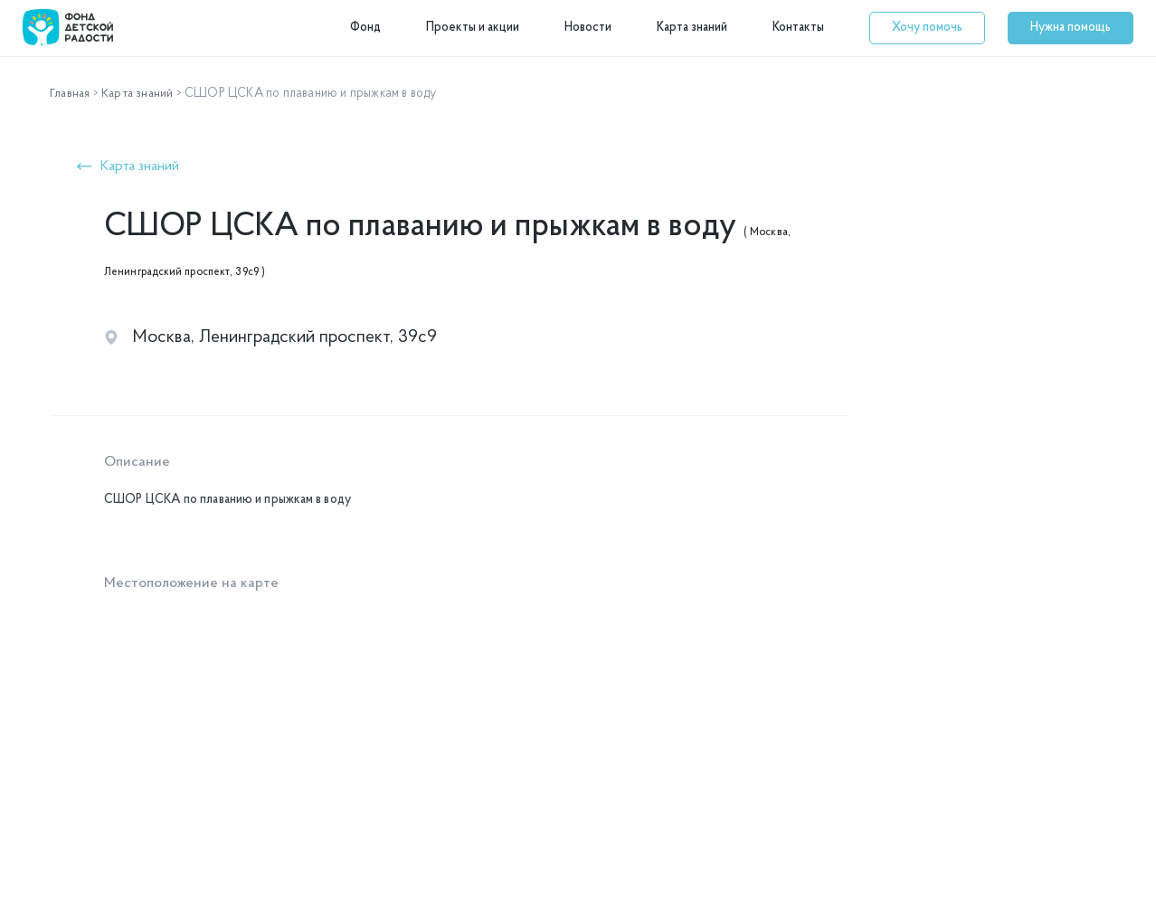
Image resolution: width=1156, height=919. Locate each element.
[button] (927, 28)
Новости (587, 27)
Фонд (365, 27)
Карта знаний (692, 27)
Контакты (798, 27)
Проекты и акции (472, 27)
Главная (71, 93)
